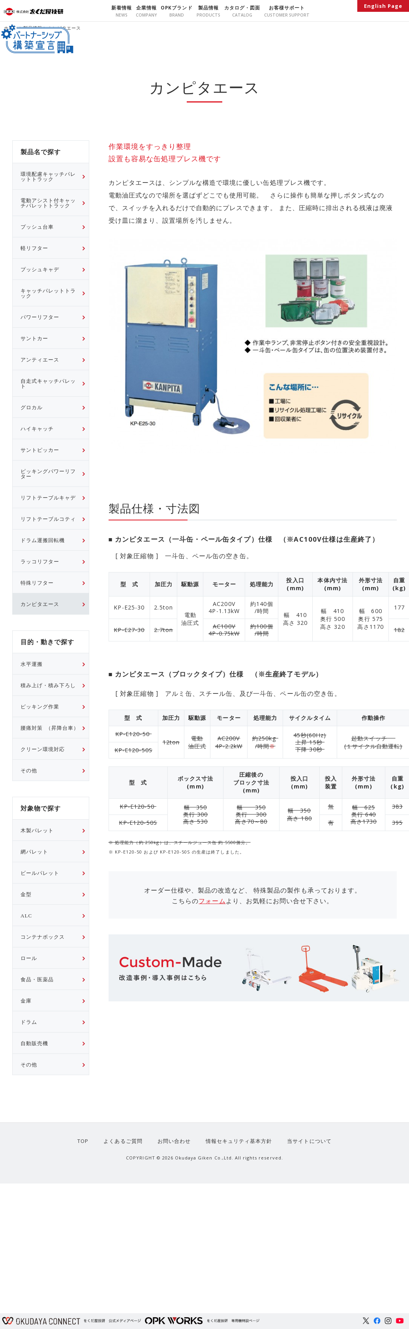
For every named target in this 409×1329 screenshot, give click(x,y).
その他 (29, 770)
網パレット (34, 851)
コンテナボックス (43, 936)
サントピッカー (40, 449)
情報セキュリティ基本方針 (237, 1140)
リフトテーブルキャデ (48, 497)
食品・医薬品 (37, 979)
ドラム (29, 1021)
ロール (29, 957)
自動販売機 (34, 1043)
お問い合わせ (174, 1140)
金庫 (26, 1000)
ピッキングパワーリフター (48, 473)
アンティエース (40, 359)
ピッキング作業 (40, 706)
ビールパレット (40, 872)
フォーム (212, 901)
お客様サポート (287, 7)
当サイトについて (306, 1140)
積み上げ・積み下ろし (48, 685)
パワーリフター (40, 316)
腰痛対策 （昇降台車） (50, 727)
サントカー (34, 338)
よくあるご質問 (124, 1140)
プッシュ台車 (37, 226)
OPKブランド (176, 7)
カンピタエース (40, 603)
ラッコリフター (40, 561)
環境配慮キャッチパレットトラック (48, 176)
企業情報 (146, 7)
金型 (26, 894)
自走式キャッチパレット (48, 383)
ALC (26, 915)
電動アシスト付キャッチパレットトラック (48, 203)
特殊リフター (37, 582)
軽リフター (34, 247)
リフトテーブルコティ (48, 518)
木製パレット (37, 830)
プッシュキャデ (40, 269)
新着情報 (121, 7)
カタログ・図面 (242, 7)
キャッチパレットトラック (48, 293)
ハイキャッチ (37, 428)
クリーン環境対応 (43, 748)
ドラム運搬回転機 (43, 539)
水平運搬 (32, 663)
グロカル (32, 407)
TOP (86, 1140)
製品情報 (208, 7)
